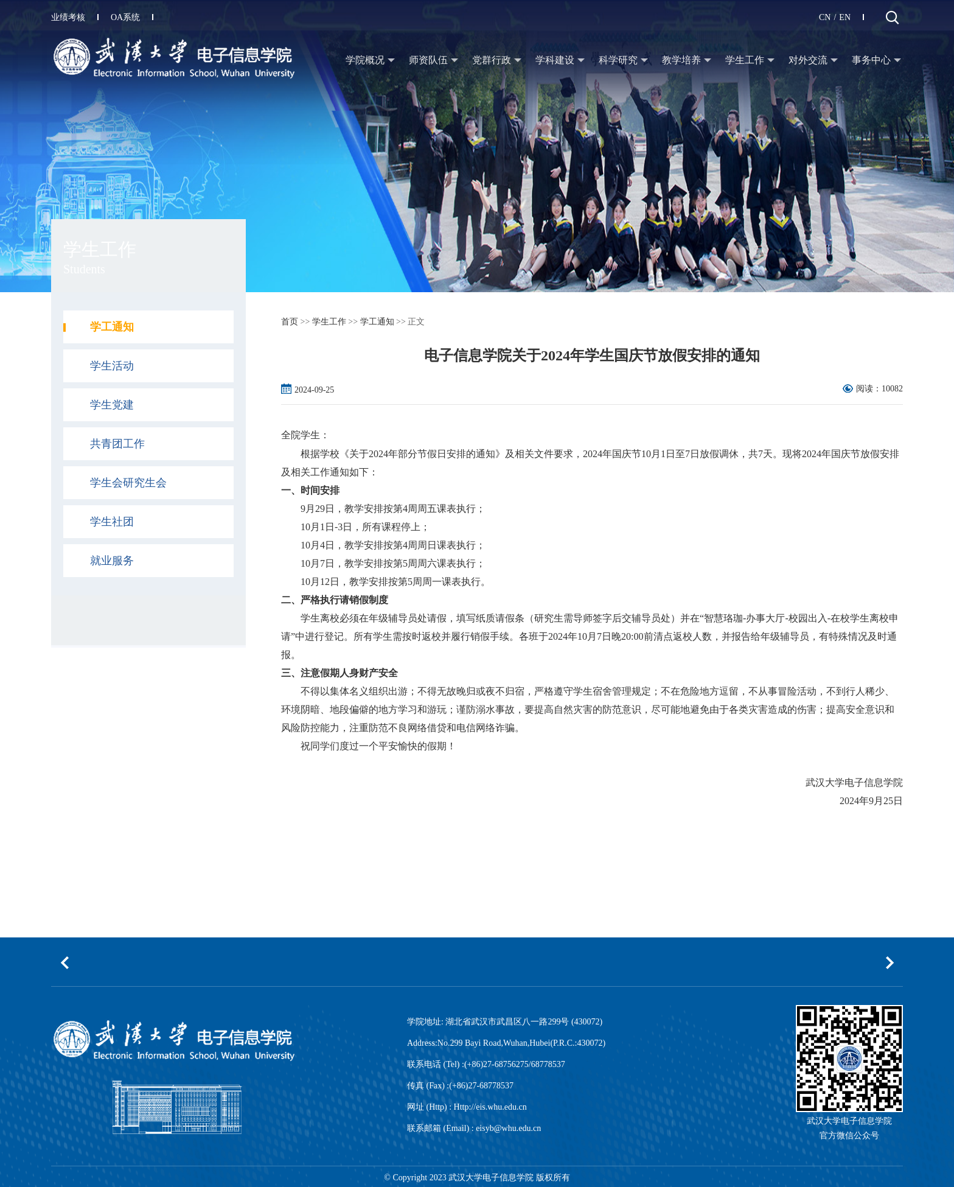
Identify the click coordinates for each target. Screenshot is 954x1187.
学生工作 (329, 321)
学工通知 (377, 321)
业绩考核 (75, 17)
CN (824, 17)
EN (845, 17)
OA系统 (132, 17)
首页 (289, 321)
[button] (64, 962)
